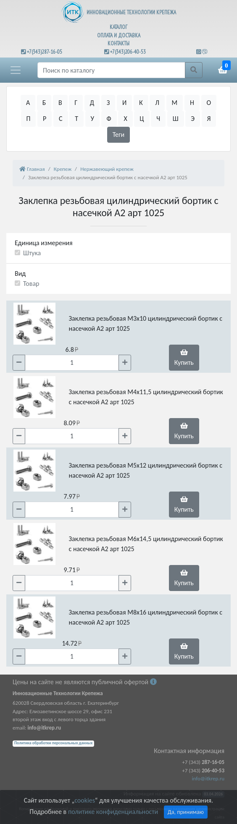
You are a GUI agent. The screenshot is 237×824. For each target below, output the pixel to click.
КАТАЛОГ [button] (118, 27)
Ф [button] (109, 119)
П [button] (28, 119)
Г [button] (75, 103)
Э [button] (193, 119)
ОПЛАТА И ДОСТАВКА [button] (118, 35)
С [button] (61, 119)
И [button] (124, 103)
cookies (84, 800)
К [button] (141, 103)
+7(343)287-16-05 (44, 51)
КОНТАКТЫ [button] (118, 43)
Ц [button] (142, 119)
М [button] (175, 103)
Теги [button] (119, 135)
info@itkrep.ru (208, 778)
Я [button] (209, 119)
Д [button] (92, 103)
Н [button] (192, 103)
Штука (32, 253)
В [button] (60, 103)
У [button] (92, 119)
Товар (31, 284)
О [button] (209, 103)
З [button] (108, 103)
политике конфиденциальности (113, 812)
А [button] (28, 103)
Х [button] (125, 119)
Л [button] (157, 103)
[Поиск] (111, 70)
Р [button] (44, 119)
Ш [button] (176, 119)
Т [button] (76, 119)
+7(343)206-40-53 (128, 51)
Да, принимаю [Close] (186, 812)
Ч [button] (158, 119)
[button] (15, 70)
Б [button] (44, 103)
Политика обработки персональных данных (53, 743)
